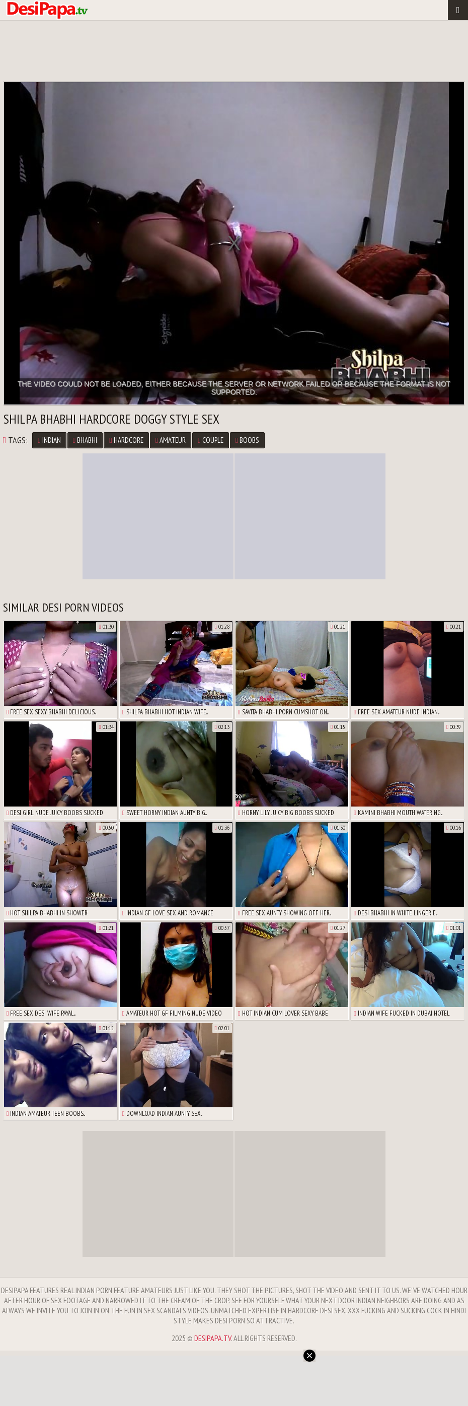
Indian (49, 440)
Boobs (247, 440)
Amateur (170, 440)
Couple (210, 440)
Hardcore (126, 440)
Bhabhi (85, 440)
